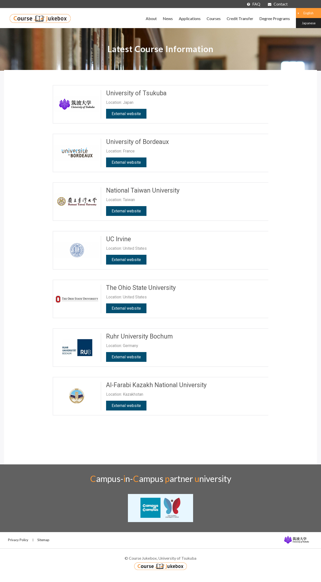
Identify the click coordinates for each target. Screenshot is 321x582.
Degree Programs (274, 18)
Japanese (308, 23)
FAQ (253, 4)
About (151, 18)
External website (126, 113)
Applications (190, 18)
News (168, 18)
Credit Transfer (240, 18)
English (308, 13)
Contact (278, 4)
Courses (214, 18)
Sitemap (43, 540)
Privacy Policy (18, 540)
